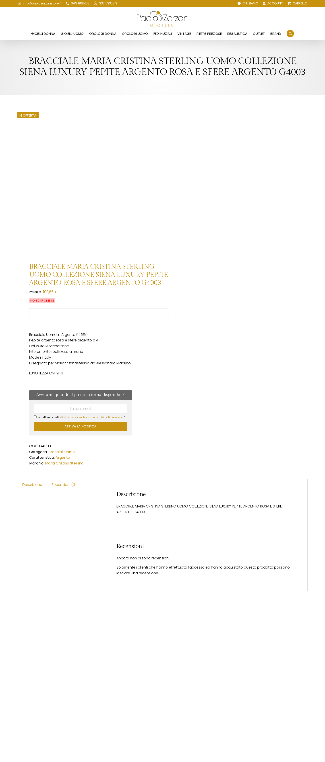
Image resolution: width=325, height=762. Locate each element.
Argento (63, 457)
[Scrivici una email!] (40, 3)
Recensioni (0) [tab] (64, 484)
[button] (290, 33)
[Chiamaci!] (77, 3)
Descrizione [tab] (32, 484)
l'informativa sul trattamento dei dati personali (92, 417)
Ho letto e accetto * (79, 417)
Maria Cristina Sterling (64, 463)
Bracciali (55, 451)
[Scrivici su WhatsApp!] (105, 3)
